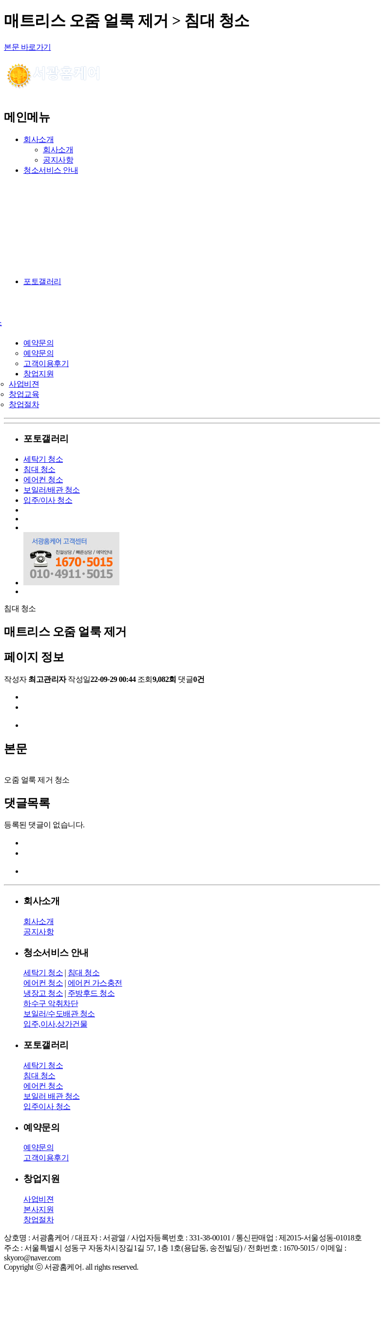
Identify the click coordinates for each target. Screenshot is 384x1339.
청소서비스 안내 (50, 170)
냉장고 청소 (43, 993)
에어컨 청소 (43, 479)
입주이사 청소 (47, 1106)
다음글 (34, 707)
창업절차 (24, 404)
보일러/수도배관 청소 (59, 1013)
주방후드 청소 (91, 993)
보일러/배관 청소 (51, 490)
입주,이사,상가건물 (55, 1024)
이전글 (34, 697)
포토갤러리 (42, 281)
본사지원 (38, 1209)
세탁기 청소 (43, 459)
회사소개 (38, 139)
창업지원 (38, 374)
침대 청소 (39, 469)
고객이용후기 (46, 363)
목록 (30, 725)
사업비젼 (24, 384)
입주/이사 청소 (47, 500)
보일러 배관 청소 (51, 1096)
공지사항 (58, 160)
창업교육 (24, 394)
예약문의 (38, 343)
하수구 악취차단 (50, 1003)
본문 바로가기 (27, 47)
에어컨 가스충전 (95, 983)
